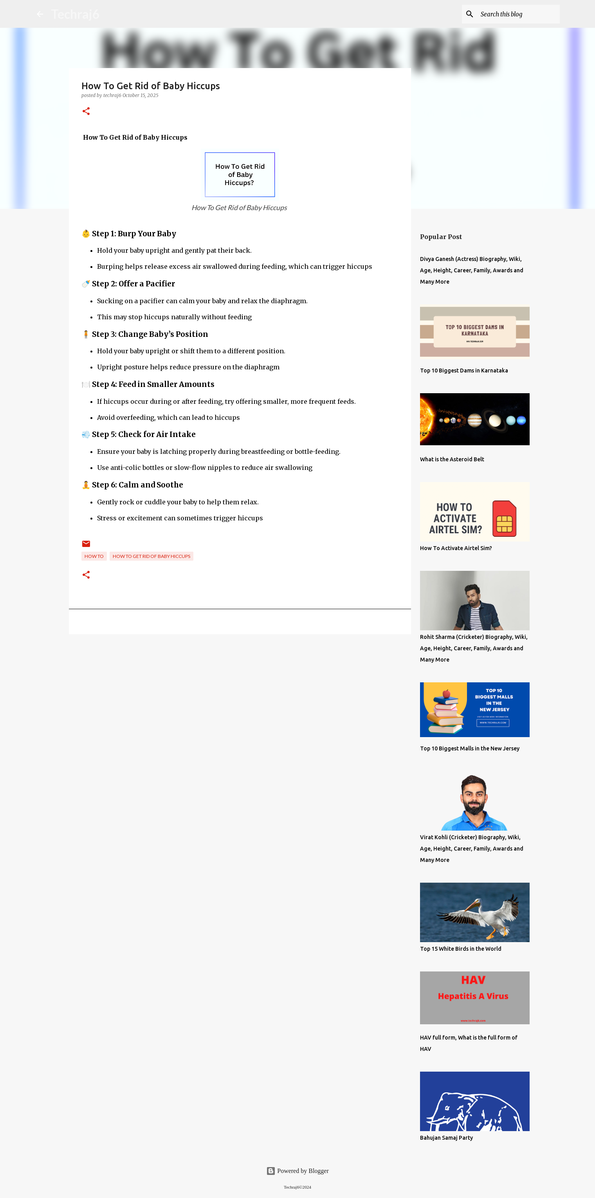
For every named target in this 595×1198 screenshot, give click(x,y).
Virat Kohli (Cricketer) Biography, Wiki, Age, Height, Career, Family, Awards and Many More (471, 848)
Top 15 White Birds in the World (460, 949)
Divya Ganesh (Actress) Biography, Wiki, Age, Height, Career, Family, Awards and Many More (471, 270)
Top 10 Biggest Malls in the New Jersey (469, 748)
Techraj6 (75, 14)
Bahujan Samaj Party (446, 1138)
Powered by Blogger (297, 1170)
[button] (86, 111)
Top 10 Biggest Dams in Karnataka (464, 370)
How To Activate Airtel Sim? (456, 548)
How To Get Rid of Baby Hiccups (151, 556)
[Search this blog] (519, 14)
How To (94, 556)
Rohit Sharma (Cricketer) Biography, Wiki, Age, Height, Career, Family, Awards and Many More (474, 648)
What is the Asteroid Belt (452, 459)
